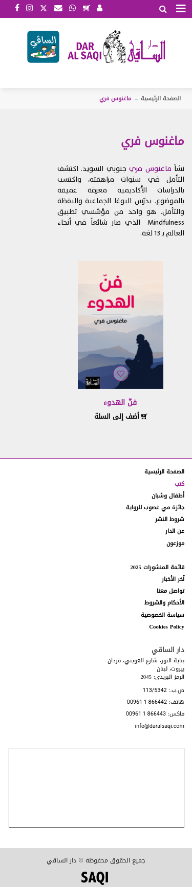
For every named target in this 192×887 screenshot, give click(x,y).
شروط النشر (169, 519)
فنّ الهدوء (120, 402)
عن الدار (174, 531)
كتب (179, 484)
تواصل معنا (170, 591)
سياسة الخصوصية (162, 615)
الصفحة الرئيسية (161, 98)
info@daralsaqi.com (159, 726)
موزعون (175, 543)
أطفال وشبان (168, 495)
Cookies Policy (166, 626)
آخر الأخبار (173, 579)
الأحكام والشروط (164, 602)
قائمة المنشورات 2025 (157, 567)
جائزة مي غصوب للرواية (155, 507)
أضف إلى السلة (120, 416)
